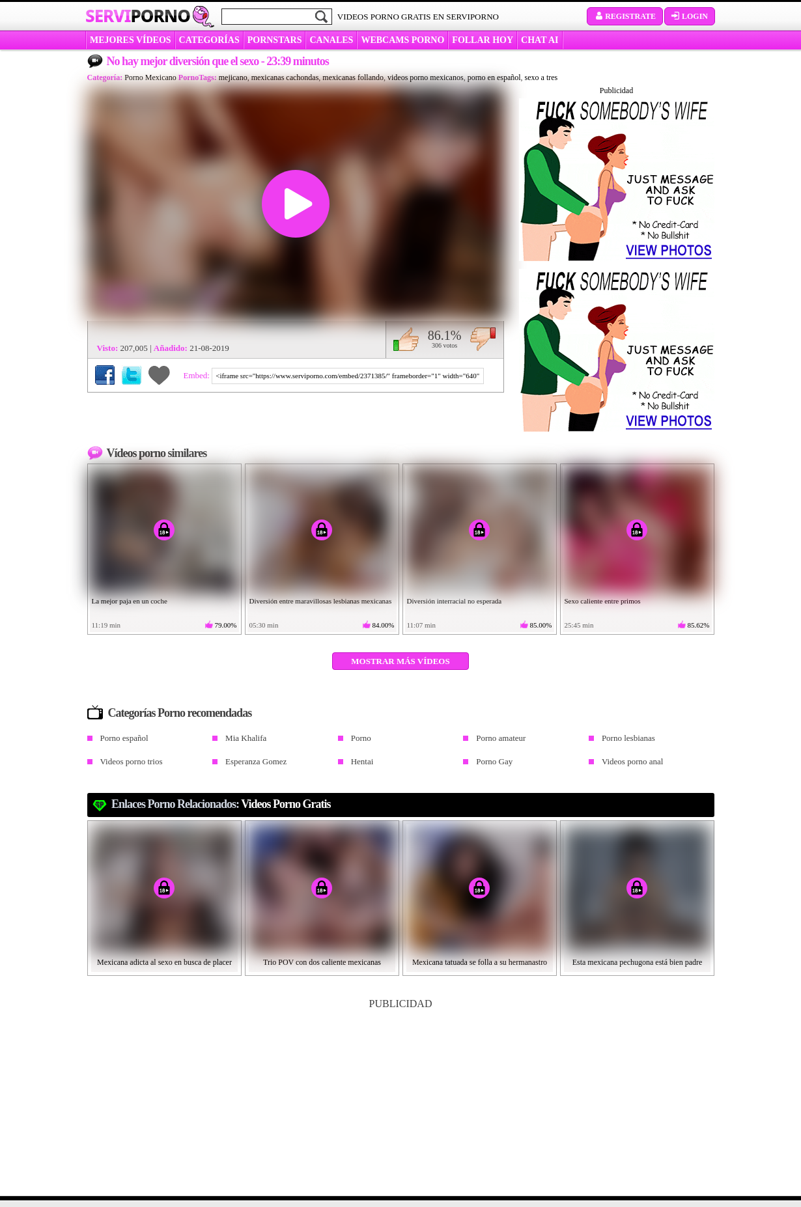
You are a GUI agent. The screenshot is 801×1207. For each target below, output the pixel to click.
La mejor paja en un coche (129, 601)
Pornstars (274, 40)
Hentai (362, 761)
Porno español (124, 738)
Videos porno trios (131, 761)
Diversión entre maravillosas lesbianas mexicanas (320, 601)
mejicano (233, 77)
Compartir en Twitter (131, 375)
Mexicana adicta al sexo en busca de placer (164, 962)
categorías (209, 40)
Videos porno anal (633, 761)
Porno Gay (494, 761)
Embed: (198, 375)
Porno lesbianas (628, 738)
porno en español (494, 77)
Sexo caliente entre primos (603, 601)
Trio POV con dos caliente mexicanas (322, 962)
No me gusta (483, 339)
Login (689, 16)
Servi (137, 15)
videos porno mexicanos (425, 77)
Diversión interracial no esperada (454, 601)
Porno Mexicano (150, 77)
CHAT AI (539, 40)
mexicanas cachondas (285, 77)
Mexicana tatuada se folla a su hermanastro (479, 962)
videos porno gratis (285, 804)
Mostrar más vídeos (400, 661)
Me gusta (406, 339)
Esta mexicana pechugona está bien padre (637, 962)
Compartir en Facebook (105, 375)
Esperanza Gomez (256, 761)
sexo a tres (541, 77)
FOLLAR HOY (482, 40)
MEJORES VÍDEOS (130, 40)
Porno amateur (501, 738)
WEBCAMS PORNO (402, 40)
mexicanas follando (353, 77)
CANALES (331, 40)
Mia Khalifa (245, 738)
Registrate (625, 16)
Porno (361, 738)
